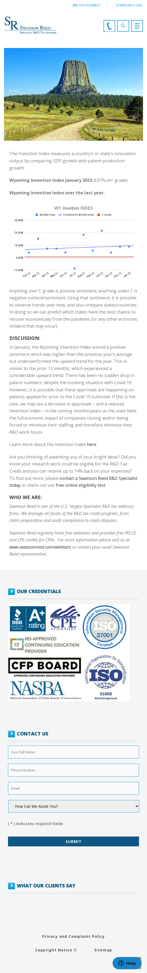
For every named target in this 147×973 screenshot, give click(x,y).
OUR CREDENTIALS (39, 591)
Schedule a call (129, 5)
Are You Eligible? (86, 5)
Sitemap (103, 949)
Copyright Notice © (56, 949)
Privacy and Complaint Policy (73, 936)
